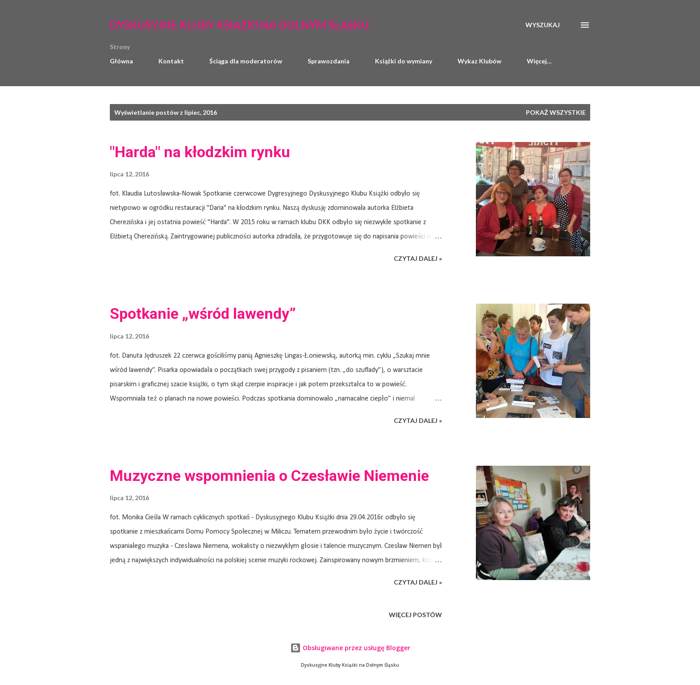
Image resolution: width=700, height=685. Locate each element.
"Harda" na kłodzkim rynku (200, 152)
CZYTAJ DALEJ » (418, 258)
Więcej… (539, 61)
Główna (121, 61)
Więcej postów (415, 614)
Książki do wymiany (403, 61)
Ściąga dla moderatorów (245, 61)
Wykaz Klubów (479, 61)
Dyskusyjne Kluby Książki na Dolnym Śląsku (239, 24)
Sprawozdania (329, 61)
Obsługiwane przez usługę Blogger (350, 647)
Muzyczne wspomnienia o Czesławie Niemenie (269, 476)
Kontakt (171, 61)
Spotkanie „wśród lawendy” (203, 313)
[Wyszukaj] (542, 25)
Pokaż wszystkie (556, 112)
